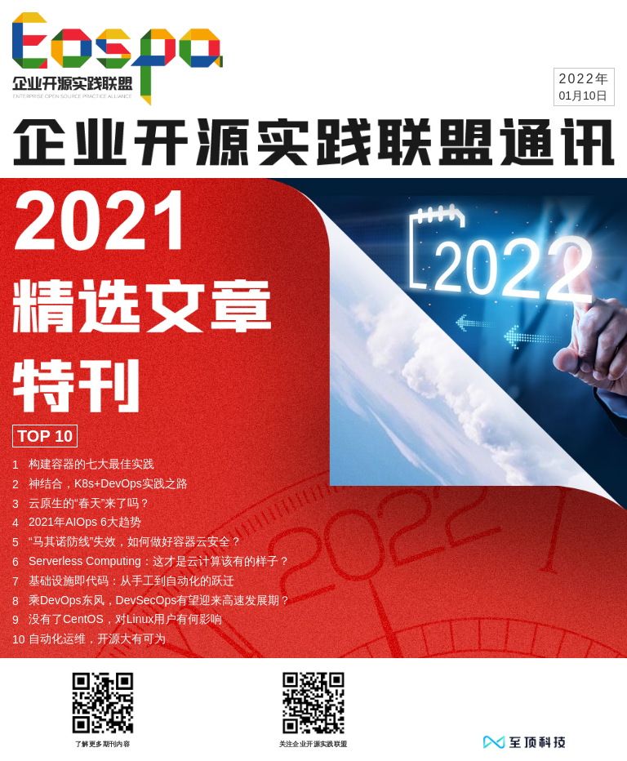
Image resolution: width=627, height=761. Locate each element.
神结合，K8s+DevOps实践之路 (100, 484)
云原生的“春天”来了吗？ (81, 503)
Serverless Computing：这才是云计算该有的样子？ (151, 561)
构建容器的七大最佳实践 (83, 464)
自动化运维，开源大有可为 (89, 639)
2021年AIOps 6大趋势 (76, 522)
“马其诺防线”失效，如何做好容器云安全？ (127, 542)
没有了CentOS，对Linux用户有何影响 (117, 619)
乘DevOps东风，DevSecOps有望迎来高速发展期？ (151, 600)
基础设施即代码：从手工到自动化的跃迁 (123, 581)
